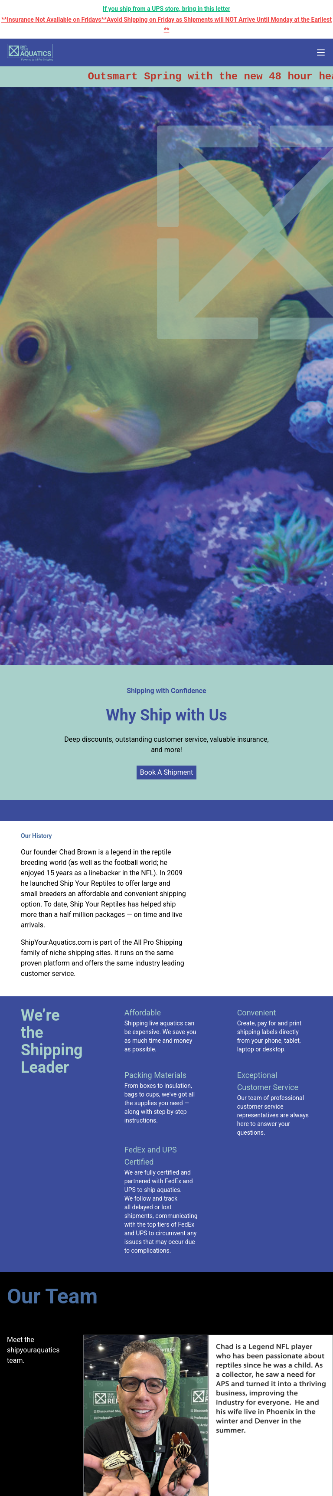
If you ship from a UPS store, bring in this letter (166, 8)
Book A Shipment (166, 772)
